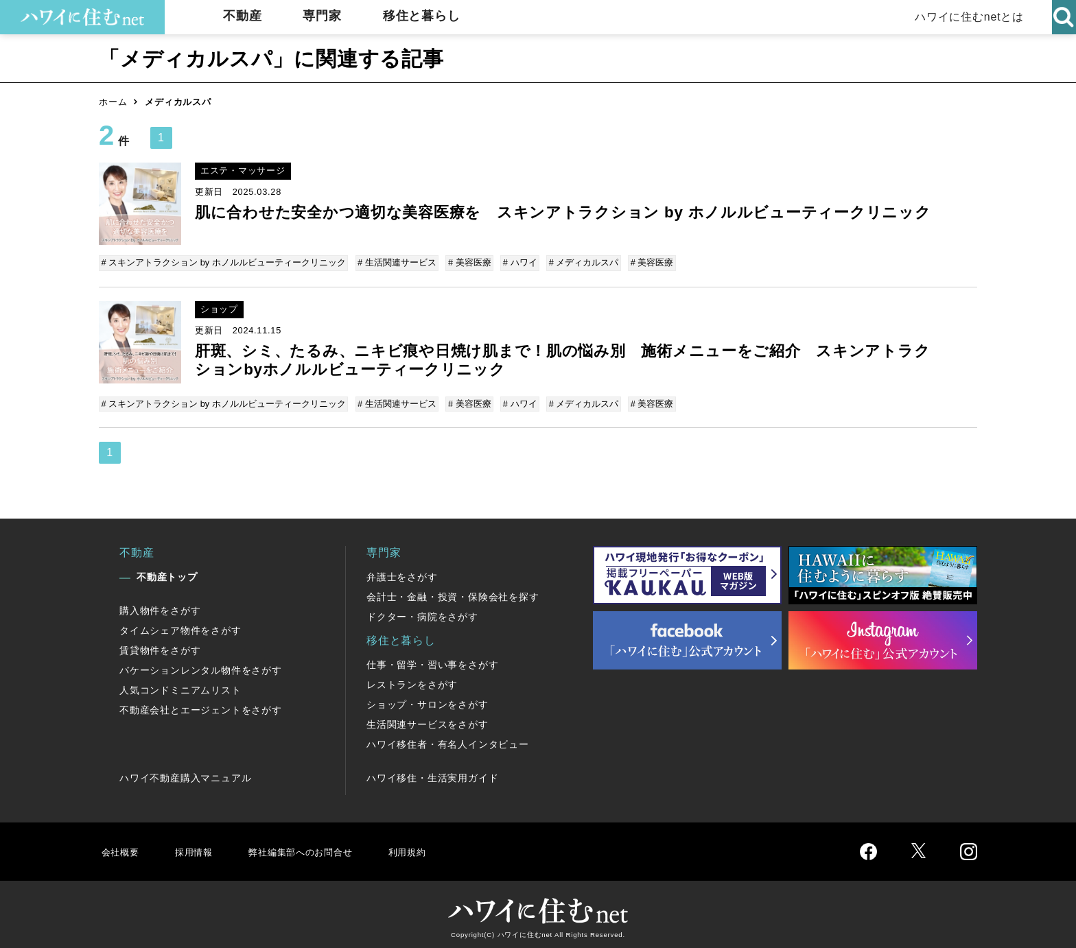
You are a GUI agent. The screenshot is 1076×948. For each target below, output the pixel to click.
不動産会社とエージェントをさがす (200, 705)
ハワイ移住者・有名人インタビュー (447, 740)
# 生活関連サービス (396, 262)
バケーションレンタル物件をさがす (200, 666)
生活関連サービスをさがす (427, 720)
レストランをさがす (412, 680)
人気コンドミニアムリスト (180, 685)
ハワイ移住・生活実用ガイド (432, 773)
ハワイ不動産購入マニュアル (185, 773)
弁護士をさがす (402, 572)
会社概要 (122, 847)
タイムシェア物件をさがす (180, 626)
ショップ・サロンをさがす (427, 700)
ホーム (113, 102)
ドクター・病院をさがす (422, 612)
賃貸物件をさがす (159, 646)
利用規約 (433, 847)
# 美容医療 (467, 262)
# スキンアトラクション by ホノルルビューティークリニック (224, 262)
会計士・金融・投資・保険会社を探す (452, 592)
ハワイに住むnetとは (966, 17)
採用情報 (199, 847)
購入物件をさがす (159, 606)
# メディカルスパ (578, 262)
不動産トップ (167, 572)
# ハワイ (517, 262)
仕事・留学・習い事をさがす (432, 660)
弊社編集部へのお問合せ (316, 847)
